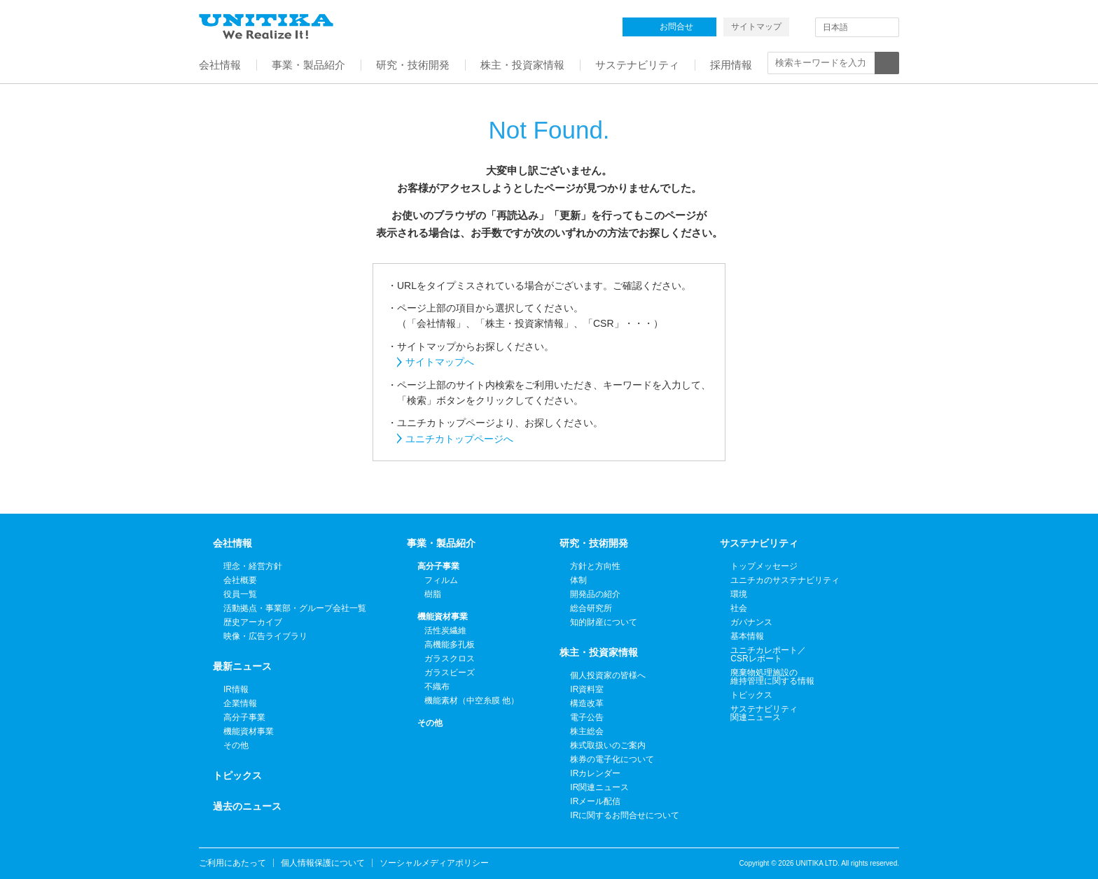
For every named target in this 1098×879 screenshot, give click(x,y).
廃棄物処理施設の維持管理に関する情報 (772, 677)
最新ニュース (242, 666)
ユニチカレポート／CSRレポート (768, 654)
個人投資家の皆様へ (608, 675)
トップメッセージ (764, 566)
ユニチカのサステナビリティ (785, 580)
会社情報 (232, 543)
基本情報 (747, 636)
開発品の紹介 (595, 594)
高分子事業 (244, 717)
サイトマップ (756, 26)
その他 (236, 745)
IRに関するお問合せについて (624, 815)
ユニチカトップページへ (459, 438)
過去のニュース (247, 806)
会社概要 (240, 580)
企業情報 (240, 703)
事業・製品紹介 (441, 543)
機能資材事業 (248, 731)
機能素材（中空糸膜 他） (471, 700)
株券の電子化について (612, 759)
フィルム (441, 580)
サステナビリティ (759, 543)
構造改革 (587, 703)
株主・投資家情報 (599, 652)
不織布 (437, 686)
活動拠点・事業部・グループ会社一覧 (294, 608)
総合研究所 (591, 608)
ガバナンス (751, 622)
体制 (578, 580)
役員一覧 (240, 594)
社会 (738, 608)
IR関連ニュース (599, 787)
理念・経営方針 (252, 566)
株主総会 (587, 731)
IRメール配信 (595, 801)
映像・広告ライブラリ (265, 636)
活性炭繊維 (445, 630)
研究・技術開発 (594, 543)
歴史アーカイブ (252, 622)
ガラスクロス (449, 658)
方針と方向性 (595, 566)
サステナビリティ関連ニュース (764, 713)
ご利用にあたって (232, 863)
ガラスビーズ (449, 672)
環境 (738, 594)
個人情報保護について (323, 863)
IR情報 (236, 689)
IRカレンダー (595, 773)
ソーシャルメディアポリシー (434, 863)
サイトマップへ (439, 361)
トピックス (237, 775)
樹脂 (432, 594)
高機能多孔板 (449, 644)
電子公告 (587, 717)
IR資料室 (587, 689)
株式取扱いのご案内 (608, 745)
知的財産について (603, 622)
